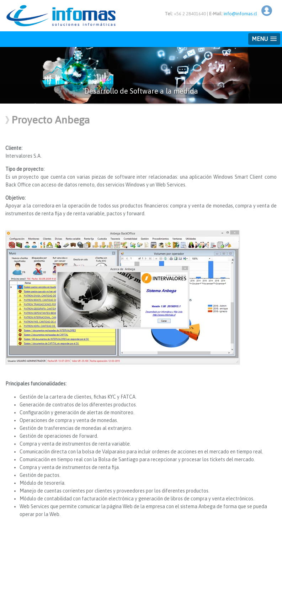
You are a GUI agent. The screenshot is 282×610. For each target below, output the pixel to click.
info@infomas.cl (240, 13)
